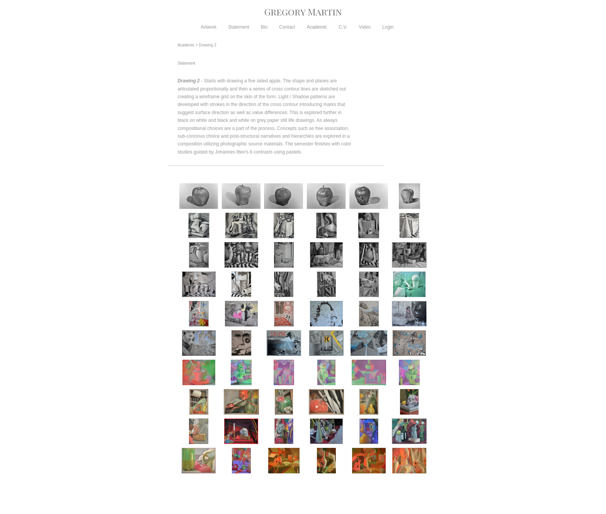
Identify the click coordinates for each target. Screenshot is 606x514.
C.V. (343, 27)
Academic (317, 27)
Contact (287, 27)
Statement (238, 27)
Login (387, 27)
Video (365, 27)
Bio (264, 27)
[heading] (303, 11)
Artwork (209, 27)
